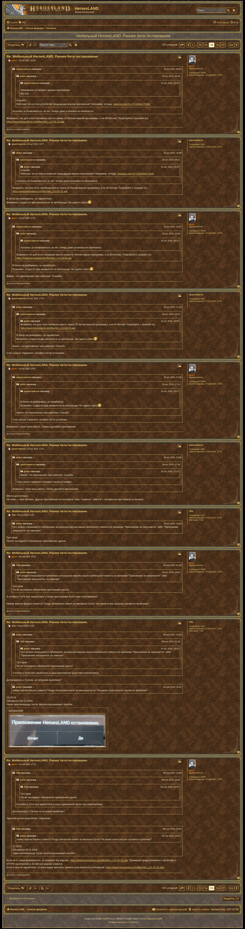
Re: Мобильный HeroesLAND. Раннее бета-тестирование (52, 56)
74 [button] (205, 45)
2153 (202, 515)
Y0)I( (191, 511)
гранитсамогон (24, 69)
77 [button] (223, 45)
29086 (203, 73)
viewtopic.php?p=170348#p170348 (131, 104)
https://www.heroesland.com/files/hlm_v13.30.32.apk (99, 860)
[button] (182, 45)
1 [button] (192, 45)
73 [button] (200, 45)
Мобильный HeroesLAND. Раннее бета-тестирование (123, 36)
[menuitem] (22, 22)
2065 (202, 144)
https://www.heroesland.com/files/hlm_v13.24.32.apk (135, 867)
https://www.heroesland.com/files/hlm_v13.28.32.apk (36, 121)
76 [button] (217, 45)
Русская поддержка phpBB (150, 919)
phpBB (105, 919)
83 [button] (231, 45)
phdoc (192, 66)
